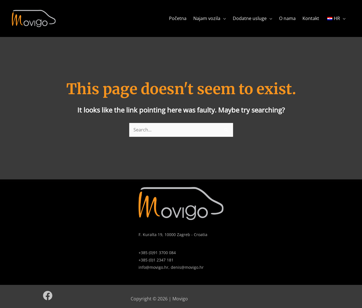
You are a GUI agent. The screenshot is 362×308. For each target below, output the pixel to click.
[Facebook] (47, 295)
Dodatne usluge (250, 18)
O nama (287, 18)
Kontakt (310, 18)
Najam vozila (206, 18)
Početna (178, 18)
